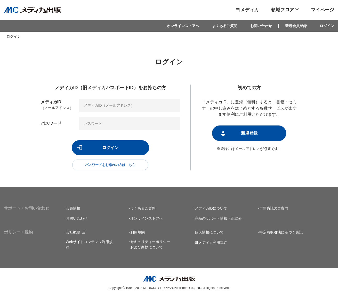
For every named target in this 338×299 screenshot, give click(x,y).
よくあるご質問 (224, 26)
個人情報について (209, 233)
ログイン (327, 26)
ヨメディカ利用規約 (211, 243)
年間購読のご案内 (273, 209)
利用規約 (137, 233)
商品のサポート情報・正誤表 (218, 219)
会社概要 (73, 233)
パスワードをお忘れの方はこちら (110, 165)
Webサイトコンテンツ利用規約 (89, 245)
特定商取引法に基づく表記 (281, 233)
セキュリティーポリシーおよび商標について (150, 245)
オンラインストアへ (183, 26)
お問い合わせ (261, 26)
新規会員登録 (296, 26)
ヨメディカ (247, 9)
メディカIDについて (211, 209)
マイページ (322, 9)
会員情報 (73, 209)
